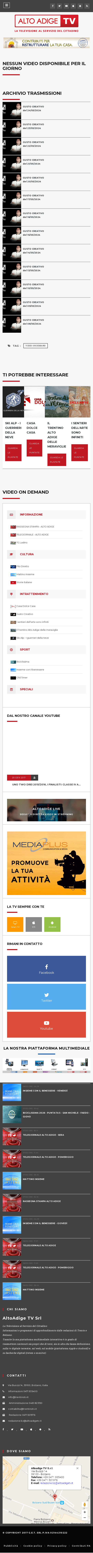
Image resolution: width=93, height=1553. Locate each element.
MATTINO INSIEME (34, 1179)
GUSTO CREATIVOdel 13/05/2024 (33, 268)
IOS (34, 922)
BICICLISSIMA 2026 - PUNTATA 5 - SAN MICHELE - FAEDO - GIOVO (56, 1115)
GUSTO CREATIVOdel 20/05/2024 (33, 179)
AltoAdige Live (46, 809)
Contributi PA (81, 1546)
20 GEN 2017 (19, 777)
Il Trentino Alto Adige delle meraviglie (37, 629)
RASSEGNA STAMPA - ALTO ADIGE (35, 526)
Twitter (46, 993)
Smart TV (15, 922)
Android (52, 922)
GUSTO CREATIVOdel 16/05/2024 (33, 215)
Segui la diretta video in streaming (46, 814)
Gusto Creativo (25, 614)
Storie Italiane (24, 582)
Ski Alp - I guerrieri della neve (33, 637)
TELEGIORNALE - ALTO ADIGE (33, 534)
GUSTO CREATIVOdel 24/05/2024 (33, 108)
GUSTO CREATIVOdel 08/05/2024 (33, 322)
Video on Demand (35, 346)
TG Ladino (22, 542)
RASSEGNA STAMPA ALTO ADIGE (42, 1201)
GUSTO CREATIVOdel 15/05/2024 (33, 233)
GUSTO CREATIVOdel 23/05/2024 (33, 126)
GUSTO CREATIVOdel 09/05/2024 (33, 304)
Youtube (46, 1021)
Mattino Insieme (25, 574)
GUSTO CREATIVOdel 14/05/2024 (33, 251)
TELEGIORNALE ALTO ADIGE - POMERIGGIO (48, 1157)
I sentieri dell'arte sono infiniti (33, 622)
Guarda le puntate (13, 452)
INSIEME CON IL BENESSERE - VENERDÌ (45, 1090)
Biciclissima (23, 661)
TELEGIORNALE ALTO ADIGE (39, 1245)
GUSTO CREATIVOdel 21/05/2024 (33, 162)
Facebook (46, 965)
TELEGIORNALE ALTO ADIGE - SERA (43, 1135)
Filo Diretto (23, 566)
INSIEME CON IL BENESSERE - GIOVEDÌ (45, 1223)
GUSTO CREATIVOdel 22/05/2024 (33, 144)
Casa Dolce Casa (26, 606)
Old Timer (22, 677)
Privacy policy (57, 1546)
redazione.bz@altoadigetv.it (25, 1420)
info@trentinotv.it (18, 1397)
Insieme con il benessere (30, 669)
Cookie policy (32, 1546)
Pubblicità (11, 1546)
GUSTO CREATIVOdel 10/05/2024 (33, 286)
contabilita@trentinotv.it (22, 1408)
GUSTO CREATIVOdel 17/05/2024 (33, 197)
